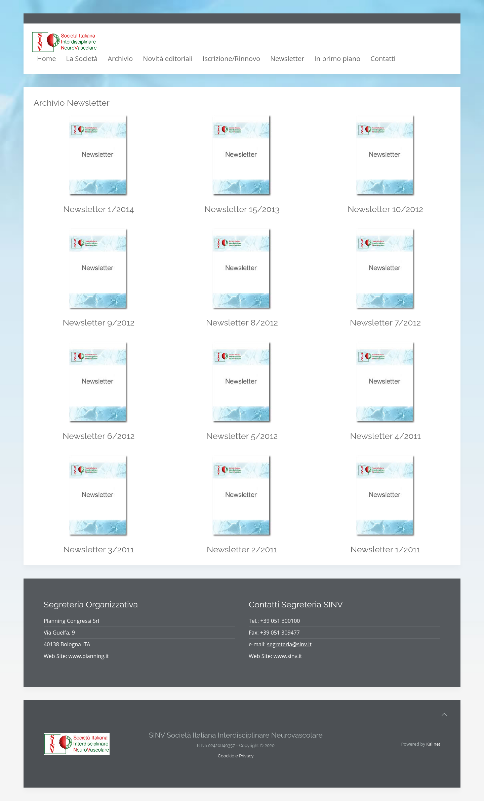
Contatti (382, 58)
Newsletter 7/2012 (385, 322)
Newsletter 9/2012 (98, 322)
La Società (82, 58)
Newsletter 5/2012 (242, 436)
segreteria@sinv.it (289, 644)
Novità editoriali (168, 58)
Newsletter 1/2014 (98, 209)
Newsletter (287, 58)
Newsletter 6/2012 (98, 436)
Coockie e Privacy (236, 755)
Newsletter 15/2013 (242, 209)
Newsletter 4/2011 (385, 436)
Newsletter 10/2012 (385, 209)
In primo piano (337, 58)
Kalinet (433, 744)
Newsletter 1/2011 (385, 549)
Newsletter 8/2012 (242, 322)
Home (46, 58)
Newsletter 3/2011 (98, 549)
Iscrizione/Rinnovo (231, 58)
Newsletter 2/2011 (242, 549)
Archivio (120, 58)
